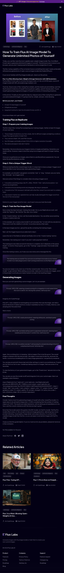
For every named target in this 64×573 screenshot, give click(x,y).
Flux (49, 61)
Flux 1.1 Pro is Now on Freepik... (45, 480)
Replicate (9, 107)
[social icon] (15, 436)
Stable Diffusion (47, 71)
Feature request (45, 557)
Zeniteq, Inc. (23, 563)
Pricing (5, 560)
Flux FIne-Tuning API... (12, 480)
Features (5, 557)
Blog (4, 566)
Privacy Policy (23, 557)
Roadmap (6, 563)
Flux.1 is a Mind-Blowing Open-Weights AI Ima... (15, 514)
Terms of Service (24, 560)
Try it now (42, 1)
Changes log (44, 560)
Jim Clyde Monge (46, 46)
